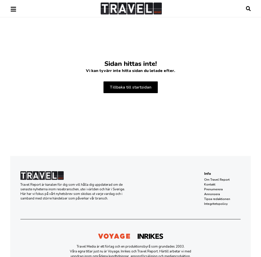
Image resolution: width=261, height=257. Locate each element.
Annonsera (212, 194)
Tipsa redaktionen (217, 199)
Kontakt (209, 184)
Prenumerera (213, 189)
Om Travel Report (217, 180)
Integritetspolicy (216, 204)
